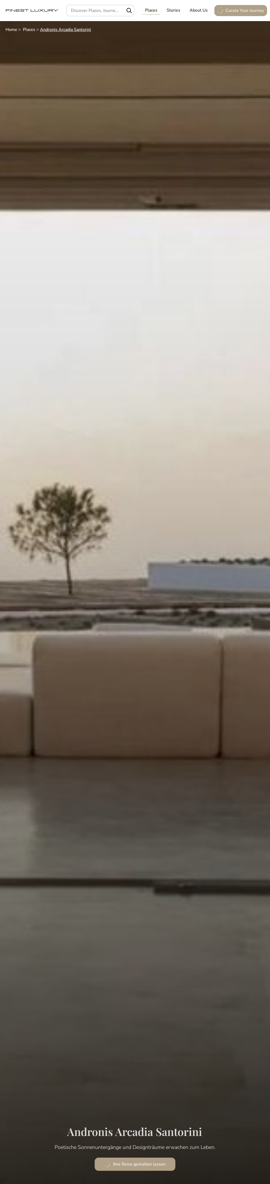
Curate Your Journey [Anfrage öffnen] (241, 10)
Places (151, 10)
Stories (173, 10)
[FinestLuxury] (32, 10)
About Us (199, 10)
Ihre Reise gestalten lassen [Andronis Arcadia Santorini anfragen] (135, 1164)
